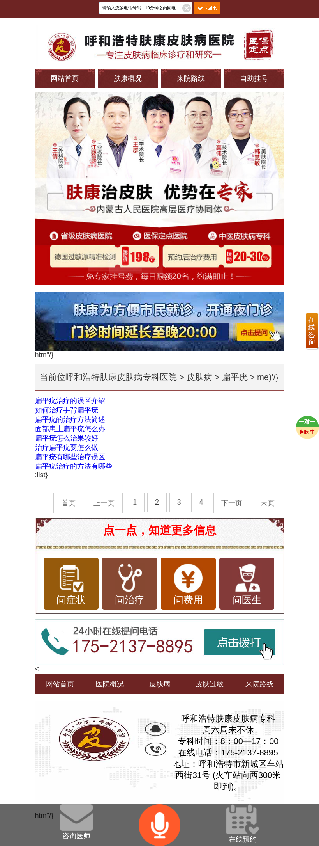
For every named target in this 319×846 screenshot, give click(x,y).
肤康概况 (128, 78)
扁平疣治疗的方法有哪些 (73, 466)
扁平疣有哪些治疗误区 (70, 457)
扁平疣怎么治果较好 (66, 438)
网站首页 (65, 78)
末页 (268, 503)
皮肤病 (199, 377)
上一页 (104, 503)
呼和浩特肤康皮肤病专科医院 (121, 377)
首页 (69, 503)
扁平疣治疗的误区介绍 (70, 401)
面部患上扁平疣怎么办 (70, 429)
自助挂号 (254, 78)
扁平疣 (235, 377)
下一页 (231, 503)
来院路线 (191, 78)
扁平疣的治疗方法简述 (70, 419)
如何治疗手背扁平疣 (66, 410)
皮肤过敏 (210, 684)
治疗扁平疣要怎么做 (66, 447)
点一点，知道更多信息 (159, 530)
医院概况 (110, 684)
